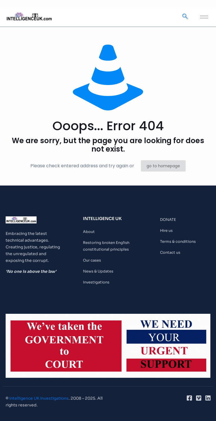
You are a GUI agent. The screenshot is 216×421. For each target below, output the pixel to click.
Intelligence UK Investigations (39, 398)
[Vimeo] (198, 398)
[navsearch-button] (185, 16)
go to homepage (163, 166)
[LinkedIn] (207, 398)
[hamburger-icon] (204, 17)
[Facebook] (189, 398)
